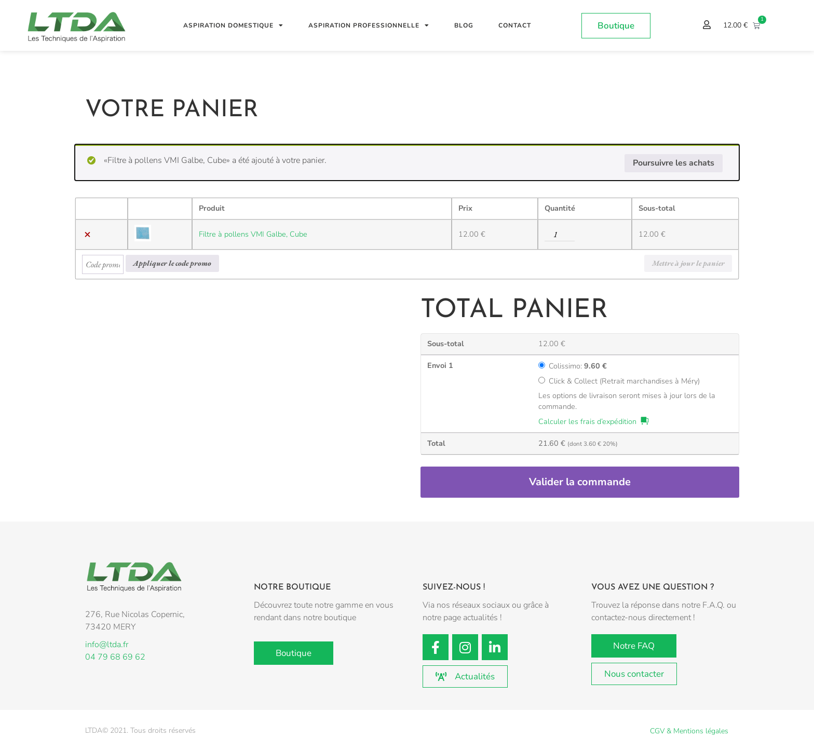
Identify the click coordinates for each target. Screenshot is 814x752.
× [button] (87, 234)
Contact (514, 25)
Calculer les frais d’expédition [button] (587, 421)
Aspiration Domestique (233, 25)
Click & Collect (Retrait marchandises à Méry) (624, 381)
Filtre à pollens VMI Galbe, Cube (253, 234)
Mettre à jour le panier (688, 263)
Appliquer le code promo (172, 263)
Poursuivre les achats (673, 163)
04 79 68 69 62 (115, 657)
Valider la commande (580, 482)
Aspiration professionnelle (368, 25)
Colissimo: (578, 366)
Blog (463, 25)
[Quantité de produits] (560, 234)
